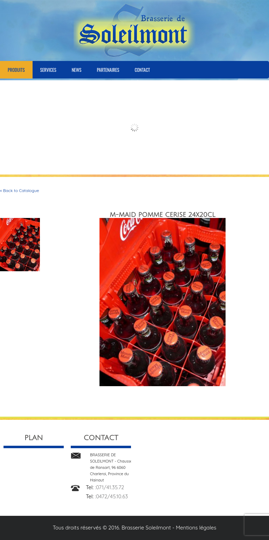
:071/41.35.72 (109, 487)
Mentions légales (196, 527)
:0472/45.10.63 (111, 496)
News (77, 69)
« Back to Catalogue (19, 190)
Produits (16, 69)
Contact (142, 69)
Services (48, 69)
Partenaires (108, 69)
